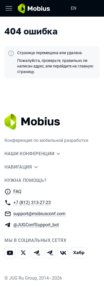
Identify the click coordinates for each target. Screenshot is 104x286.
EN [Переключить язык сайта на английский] (73, 8)
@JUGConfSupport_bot (36, 224)
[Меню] (8, 8)
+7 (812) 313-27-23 (32, 202)
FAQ (17, 191)
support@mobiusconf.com (39, 213)
